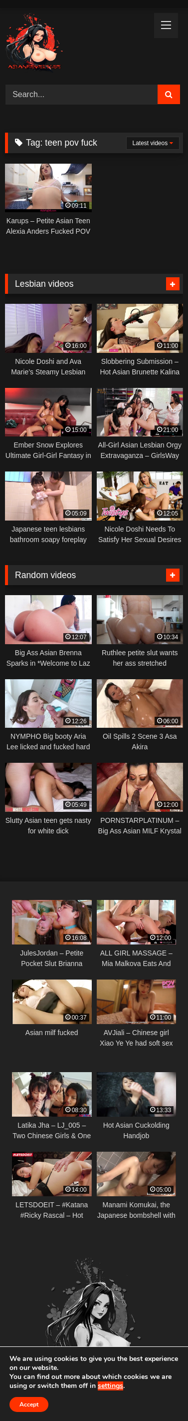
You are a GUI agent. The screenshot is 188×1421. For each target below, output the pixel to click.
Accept (28, 1404)
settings (110, 1385)
